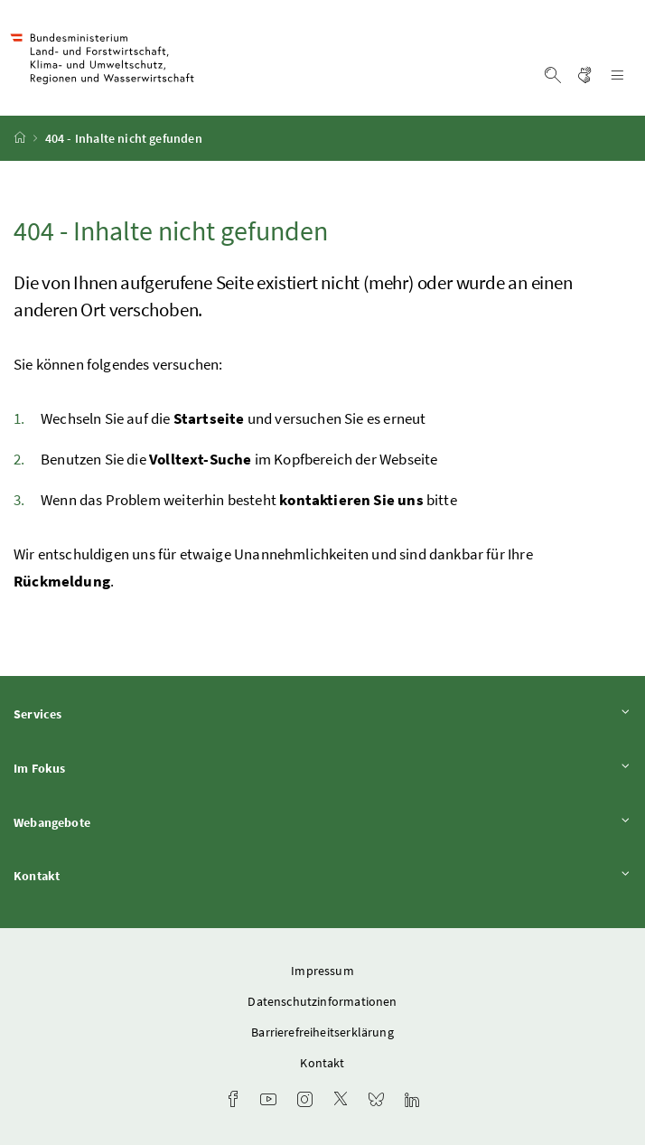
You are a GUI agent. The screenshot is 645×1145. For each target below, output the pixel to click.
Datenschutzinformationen (322, 1001)
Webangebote (322, 822)
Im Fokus (322, 767)
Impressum (322, 970)
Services (322, 713)
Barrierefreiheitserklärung (322, 1032)
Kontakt (322, 875)
